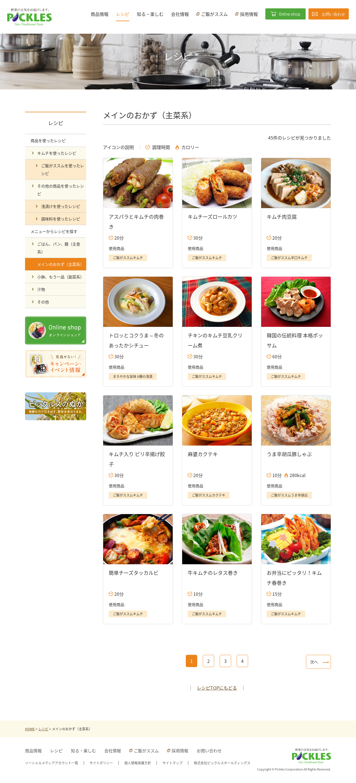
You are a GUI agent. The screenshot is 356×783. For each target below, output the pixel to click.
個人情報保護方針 (137, 762)
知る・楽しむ (150, 14)
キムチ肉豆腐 (282, 216)
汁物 (41, 289)
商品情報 (99, 14)
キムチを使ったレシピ (56, 153)
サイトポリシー (101, 762)
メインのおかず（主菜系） (60, 264)
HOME (30, 728)
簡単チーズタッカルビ (134, 573)
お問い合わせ (209, 751)
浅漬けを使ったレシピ (60, 206)
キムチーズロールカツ (212, 216)
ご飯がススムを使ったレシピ (62, 169)
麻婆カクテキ (203, 454)
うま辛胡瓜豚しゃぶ (289, 454)
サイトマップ (172, 762)
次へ (314, 662)
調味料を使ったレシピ (60, 219)
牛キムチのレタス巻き (213, 573)
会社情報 (180, 14)
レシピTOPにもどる (217, 687)
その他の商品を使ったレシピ (60, 189)
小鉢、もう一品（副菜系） (60, 276)
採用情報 (180, 751)
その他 (43, 302)
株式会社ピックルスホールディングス (222, 762)
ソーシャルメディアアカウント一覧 (51, 762)
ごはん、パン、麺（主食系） (58, 247)
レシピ (122, 14)
